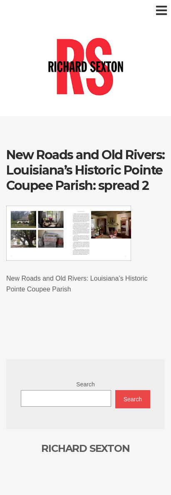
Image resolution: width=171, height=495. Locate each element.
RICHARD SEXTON (85, 448)
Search (85, 384)
